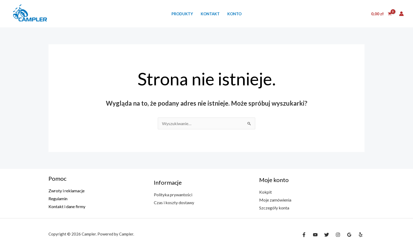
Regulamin (57, 198)
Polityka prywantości (173, 194)
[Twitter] (326, 234)
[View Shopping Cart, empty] (381, 13)
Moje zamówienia (275, 199)
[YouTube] (315, 234)
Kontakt (210, 14)
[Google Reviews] (349, 234)
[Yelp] (360, 234)
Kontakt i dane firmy (66, 206)
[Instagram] (338, 234)
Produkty (182, 14)
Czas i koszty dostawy (174, 202)
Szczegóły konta (274, 207)
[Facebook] (304, 234)
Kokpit (265, 191)
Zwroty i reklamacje (66, 190)
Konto (234, 14)
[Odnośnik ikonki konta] (401, 13)
